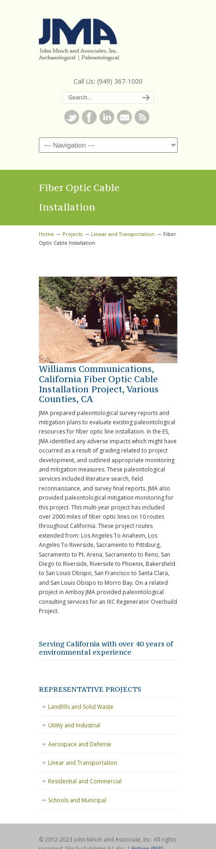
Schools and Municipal (77, 800)
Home (46, 233)
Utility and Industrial (74, 725)
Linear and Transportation (122, 233)
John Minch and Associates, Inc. (108, 37)
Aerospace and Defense (79, 744)
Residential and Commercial (85, 781)
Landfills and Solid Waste (80, 707)
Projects (72, 233)
